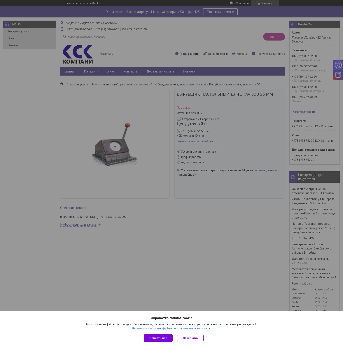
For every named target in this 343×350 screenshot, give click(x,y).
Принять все (158, 338)
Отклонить (190, 338)
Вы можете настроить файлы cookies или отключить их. (170, 328)
